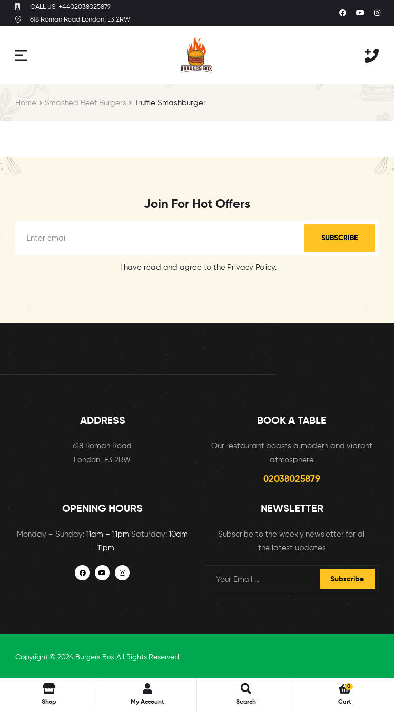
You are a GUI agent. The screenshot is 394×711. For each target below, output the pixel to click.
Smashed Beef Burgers (85, 103)
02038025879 (291, 479)
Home (25, 103)
